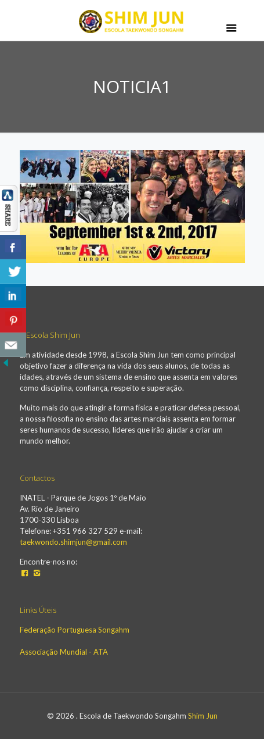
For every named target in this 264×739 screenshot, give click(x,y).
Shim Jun (203, 715)
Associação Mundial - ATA (64, 651)
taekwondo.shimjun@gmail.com (73, 542)
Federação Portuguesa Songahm (74, 629)
